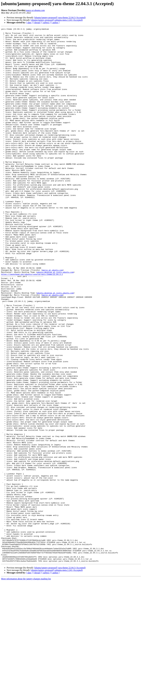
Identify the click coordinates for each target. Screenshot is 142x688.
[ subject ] (46, 22)
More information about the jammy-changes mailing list (26, 685)
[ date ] (29, 22)
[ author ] (55, 22)
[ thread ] (37, 22)
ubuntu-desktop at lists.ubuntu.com (55, 321)
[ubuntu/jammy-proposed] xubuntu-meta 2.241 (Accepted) (57, 20)
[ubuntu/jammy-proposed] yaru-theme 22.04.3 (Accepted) (60, 17)
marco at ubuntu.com (35, 10)
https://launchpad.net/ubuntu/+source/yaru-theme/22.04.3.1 (32, 323)
